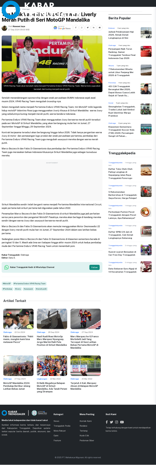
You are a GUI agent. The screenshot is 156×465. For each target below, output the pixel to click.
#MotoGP (7, 284)
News (55, 5)
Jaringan (91, 5)
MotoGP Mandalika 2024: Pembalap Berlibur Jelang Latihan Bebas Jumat (16, 386)
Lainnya (105, 5)
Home (17, 9)
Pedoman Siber (87, 440)
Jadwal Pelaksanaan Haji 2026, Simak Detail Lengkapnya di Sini (121, 34)
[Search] (142, 5)
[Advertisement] (52, 182)
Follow (94, 267)
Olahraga (26, 9)
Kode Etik (84, 436)
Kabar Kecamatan (73, 5)
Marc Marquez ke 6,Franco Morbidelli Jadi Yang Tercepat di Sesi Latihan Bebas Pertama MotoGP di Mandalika (84, 342)
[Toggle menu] (151, 4)
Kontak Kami (86, 421)
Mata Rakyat (60, 431)
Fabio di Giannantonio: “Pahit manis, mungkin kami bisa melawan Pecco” (18, 339)
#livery (18, 289)
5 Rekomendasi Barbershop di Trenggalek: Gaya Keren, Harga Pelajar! (122, 195)
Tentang (83, 431)
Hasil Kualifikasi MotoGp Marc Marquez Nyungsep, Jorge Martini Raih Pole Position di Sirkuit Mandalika (52, 340)
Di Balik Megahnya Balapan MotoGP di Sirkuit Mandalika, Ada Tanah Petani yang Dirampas (52, 387)
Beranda (43, 5)
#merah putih (41, 289)
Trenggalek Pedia (62, 426)
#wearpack (28, 289)
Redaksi (83, 426)
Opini (56, 436)
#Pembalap (7, 289)
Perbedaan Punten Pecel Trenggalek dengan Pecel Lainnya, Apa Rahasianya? (122, 215)
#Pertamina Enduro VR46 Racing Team (30, 284)
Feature (57, 440)
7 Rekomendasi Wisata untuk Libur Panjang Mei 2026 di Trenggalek (121, 72)
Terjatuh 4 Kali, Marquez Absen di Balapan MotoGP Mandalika (84, 386)
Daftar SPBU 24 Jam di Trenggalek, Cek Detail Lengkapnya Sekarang (120, 235)
